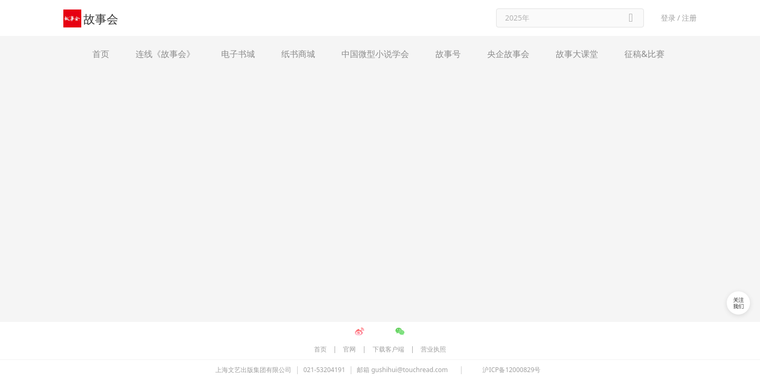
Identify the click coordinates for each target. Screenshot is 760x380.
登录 (668, 18)
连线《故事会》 (165, 54)
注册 (689, 18)
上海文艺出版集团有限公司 (253, 130)
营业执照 (433, 109)
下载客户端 (388, 109)
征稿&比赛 (644, 54)
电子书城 (238, 54)
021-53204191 (324, 130)
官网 (349, 109)
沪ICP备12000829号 (511, 130)
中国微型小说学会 (375, 54)
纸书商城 (298, 54)
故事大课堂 (577, 54)
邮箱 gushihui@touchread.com (402, 130)
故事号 (448, 54)
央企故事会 (508, 54)
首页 (100, 54)
